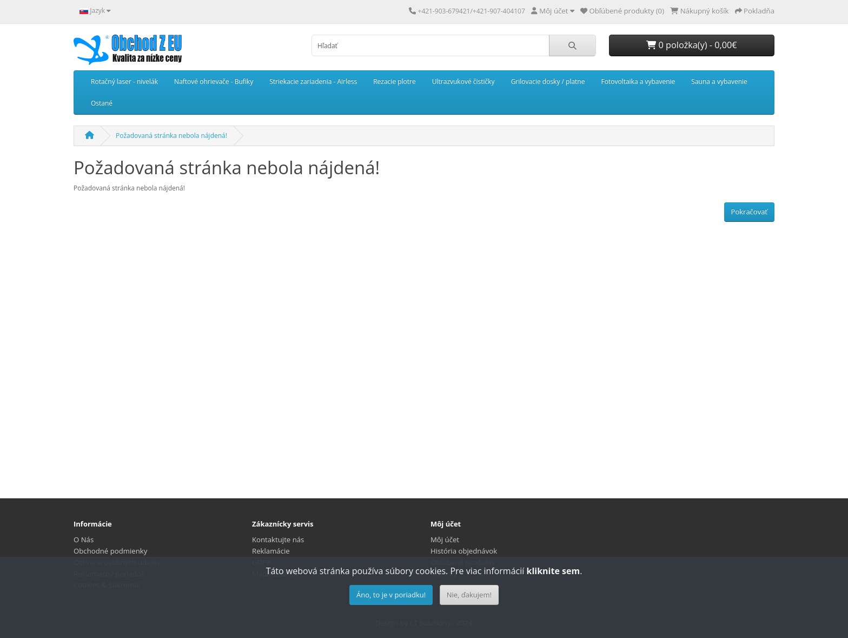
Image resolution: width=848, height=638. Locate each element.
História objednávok (463, 551)
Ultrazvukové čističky (463, 81)
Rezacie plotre (394, 81)
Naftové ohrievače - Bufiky (213, 81)
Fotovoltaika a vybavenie (638, 81)
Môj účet (444, 539)
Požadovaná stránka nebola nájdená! (171, 135)
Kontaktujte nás (278, 539)
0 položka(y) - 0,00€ (691, 45)
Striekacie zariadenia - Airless (313, 81)
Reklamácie (271, 551)
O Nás (84, 539)
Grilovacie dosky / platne (548, 81)
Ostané (101, 103)
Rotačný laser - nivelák (124, 81)
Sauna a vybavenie (719, 81)
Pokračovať (749, 211)
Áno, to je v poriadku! (391, 595)
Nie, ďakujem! (469, 595)
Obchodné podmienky (110, 551)
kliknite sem (553, 571)
